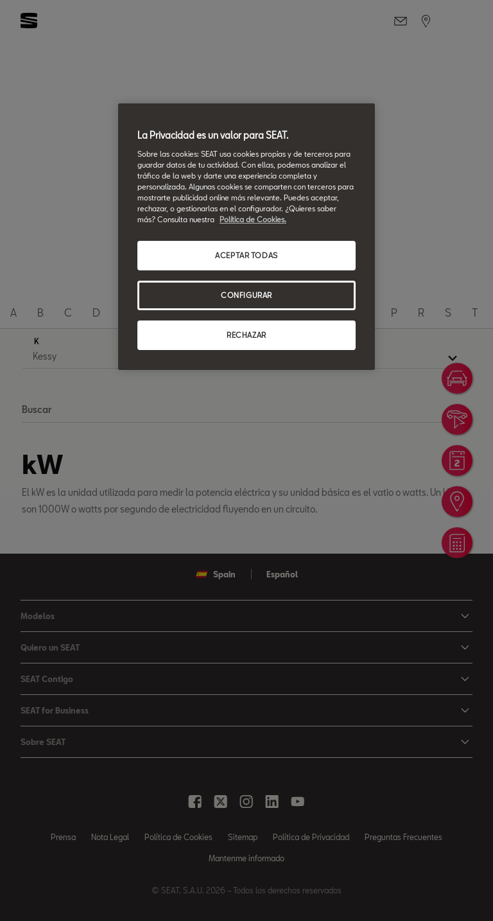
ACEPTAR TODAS (246, 255)
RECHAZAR (246, 335)
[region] (246, 236)
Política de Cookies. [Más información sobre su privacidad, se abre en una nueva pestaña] (253, 219)
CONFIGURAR (246, 295)
